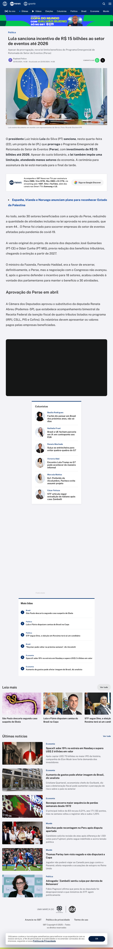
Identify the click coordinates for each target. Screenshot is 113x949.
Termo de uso (81, 920)
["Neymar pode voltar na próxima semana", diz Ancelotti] (56, 646)
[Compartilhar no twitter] (102, 60)
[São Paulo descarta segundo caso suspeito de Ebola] (56, 612)
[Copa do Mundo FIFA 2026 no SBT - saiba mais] (56, 20)
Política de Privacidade (44, 941)
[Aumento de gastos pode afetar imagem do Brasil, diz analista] (56, 669)
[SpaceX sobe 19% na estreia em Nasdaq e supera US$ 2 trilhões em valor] (56, 658)
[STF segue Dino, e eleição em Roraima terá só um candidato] (56, 635)
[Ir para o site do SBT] (72, 909)
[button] (21, 711)
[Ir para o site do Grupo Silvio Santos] (51, 909)
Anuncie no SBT (33, 920)
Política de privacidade (58, 920)
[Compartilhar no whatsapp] (97, 60)
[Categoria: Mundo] (49, 824)
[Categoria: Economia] (50, 744)
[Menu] (110, 4)
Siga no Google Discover (87, 182)
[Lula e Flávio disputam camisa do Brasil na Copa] (56, 624)
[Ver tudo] (104, 687)
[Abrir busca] (104, 4)
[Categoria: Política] (49, 877)
